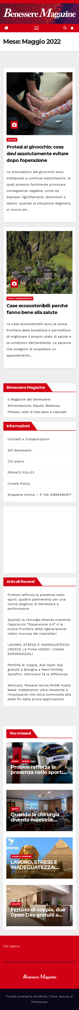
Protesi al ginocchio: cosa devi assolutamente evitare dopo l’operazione (37, 153)
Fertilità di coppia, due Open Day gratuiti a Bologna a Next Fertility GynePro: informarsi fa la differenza (37, 669)
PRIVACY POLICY (21, 472)
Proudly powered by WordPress (27, 996)
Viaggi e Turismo (21, 856)
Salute (12, 139)
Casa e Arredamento (20, 298)
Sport (25, 761)
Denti (15, 809)
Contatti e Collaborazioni (29, 439)
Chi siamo (16, 461)
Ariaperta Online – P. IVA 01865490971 (39, 495)
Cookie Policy (19, 484)
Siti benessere (20, 450)
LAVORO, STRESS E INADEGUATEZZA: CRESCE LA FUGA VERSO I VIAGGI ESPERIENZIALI (39, 649)
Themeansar (39, 1002)
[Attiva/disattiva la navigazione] (36, 28)
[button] (65, 28)
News (15, 761)
